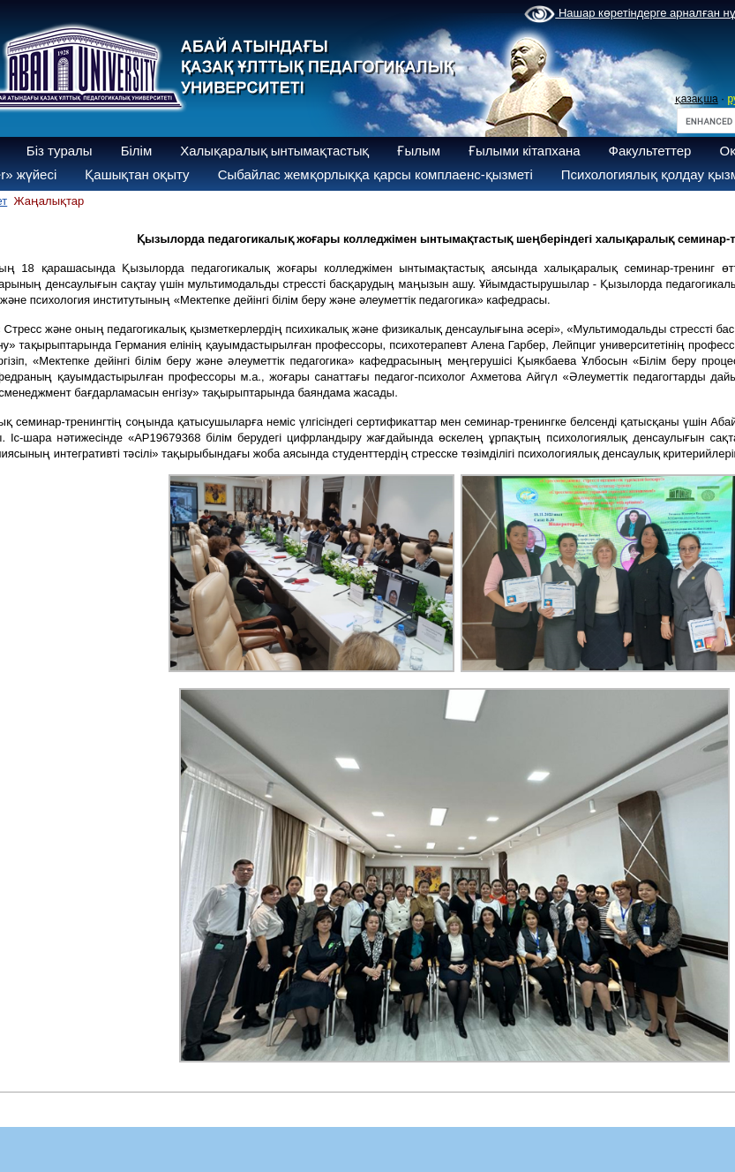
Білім (137, 150)
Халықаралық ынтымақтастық (274, 150)
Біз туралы (59, 150)
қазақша (696, 99)
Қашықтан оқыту (137, 174)
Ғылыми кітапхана (525, 150)
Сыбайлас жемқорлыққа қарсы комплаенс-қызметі (375, 174)
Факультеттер (650, 150)
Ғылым (418, 150)
